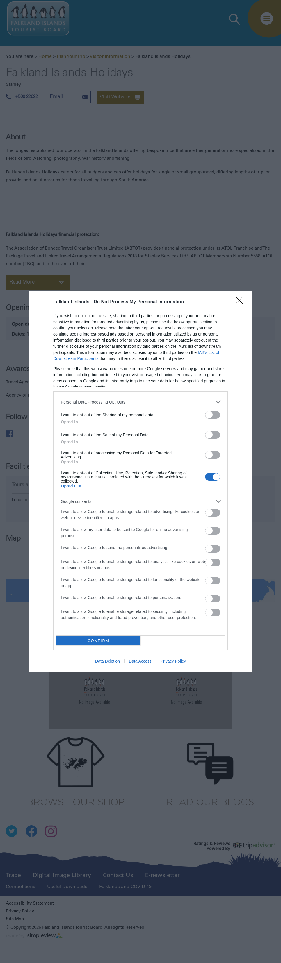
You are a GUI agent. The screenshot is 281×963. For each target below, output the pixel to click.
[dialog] (140, 481)
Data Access (140, 661)
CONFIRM (98, 641)
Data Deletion (107, 661)
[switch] (212, 415)
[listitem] (140, 402)
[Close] (241, 302)
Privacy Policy (173, 661)
